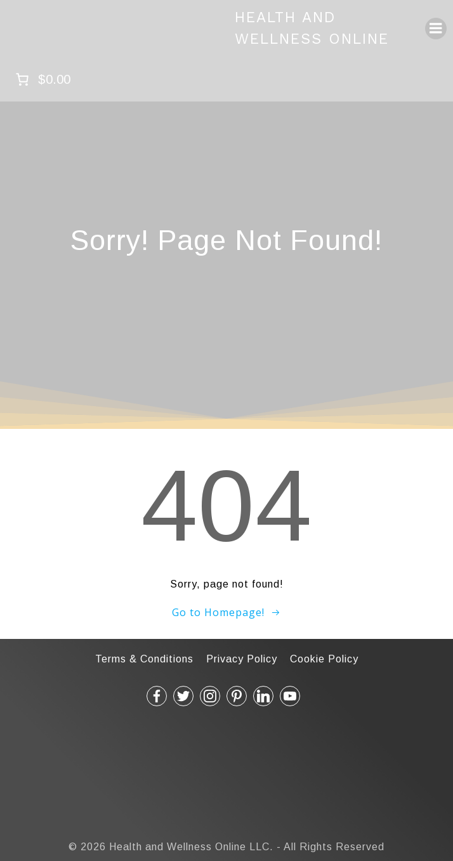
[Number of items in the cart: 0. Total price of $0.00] (41, 79)
